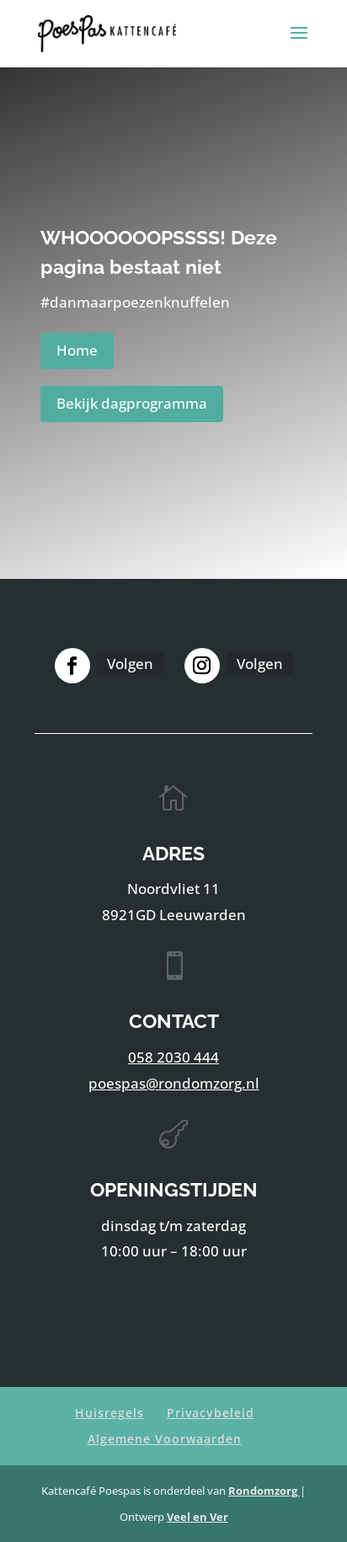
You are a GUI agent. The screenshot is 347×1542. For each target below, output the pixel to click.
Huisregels (109, 1413)
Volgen (130, 663)
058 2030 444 (173, 1057)
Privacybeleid (210, 1413)
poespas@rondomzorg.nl (173, 1083)
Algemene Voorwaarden (165, 1439)
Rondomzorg (264, 1490)
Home (77, 350)
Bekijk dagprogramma (131, 403)
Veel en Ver (197, 1516)
